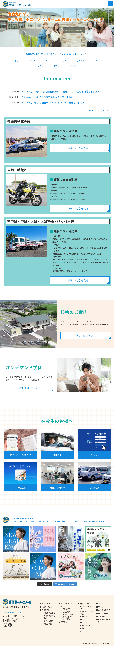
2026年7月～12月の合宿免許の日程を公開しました (47, 97)
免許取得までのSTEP (86, 607)
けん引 (96, 61)
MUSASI (84, 622)
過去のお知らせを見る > (98, 110)
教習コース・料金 (67, 604)
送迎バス (84, 628)
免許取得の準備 (49, 613)
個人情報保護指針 (104, 620)
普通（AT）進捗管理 (87, 612)
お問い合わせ (103, 613)
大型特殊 (80, 61)
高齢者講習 (48, 624)
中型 (49, 61)
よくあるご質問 (104, 610)
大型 (64, 61)
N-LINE (83, 619)
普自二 (57, 66)
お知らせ (101, 607)
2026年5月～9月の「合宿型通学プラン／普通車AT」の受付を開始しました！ (61, 91)
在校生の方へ (84, 603)
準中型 (33, 61)
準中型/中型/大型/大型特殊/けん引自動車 (67, 617)
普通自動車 (66, 609)
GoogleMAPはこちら (14, 612)
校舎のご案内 (48, 621)
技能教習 (84, 616)
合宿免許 (64, 622)
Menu (109, 3)
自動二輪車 (66, 612)
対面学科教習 (86, 625)
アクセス (101, 603)
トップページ (47, 603)
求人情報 (101, 616)
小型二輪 (72, 66)
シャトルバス (86, 631)
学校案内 (45, 610)
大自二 (41, 66)
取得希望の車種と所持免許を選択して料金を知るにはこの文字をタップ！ (57, 54)
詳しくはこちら (84, 335)
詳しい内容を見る (78, 148)
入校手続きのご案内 (49, 617)
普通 (17, 61)
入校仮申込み (47, 607)
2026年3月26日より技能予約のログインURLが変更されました (53, 102)
